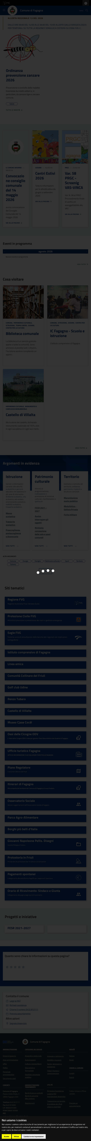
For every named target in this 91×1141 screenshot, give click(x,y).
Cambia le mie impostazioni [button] (34, 1136)
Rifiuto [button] (16, 1136)
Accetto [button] (6, 1136)
